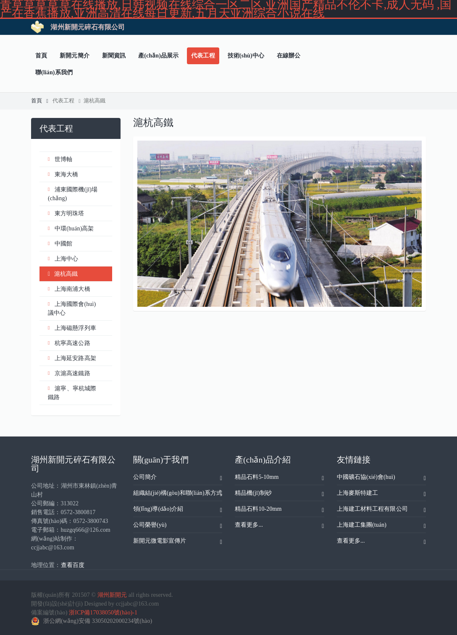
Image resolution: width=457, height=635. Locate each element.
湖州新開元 (112, 595)
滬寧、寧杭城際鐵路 (72, 392)
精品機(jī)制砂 (279, 494)
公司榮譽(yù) (178, 526)
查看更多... (279, 526)
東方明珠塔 (66, 213)
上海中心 (63, 258)
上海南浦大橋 (69, 289)
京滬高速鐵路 (69, 373)
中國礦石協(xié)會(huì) (381, 478)
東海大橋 (63, 174)
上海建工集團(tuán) (381, 526)
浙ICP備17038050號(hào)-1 (103, 612)
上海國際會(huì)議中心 (72, 308)
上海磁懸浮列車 (72, 328)
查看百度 (72, 565)
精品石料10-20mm (279, 510)
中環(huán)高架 (71, 228)
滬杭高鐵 (93, 101)
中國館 (60, 243)
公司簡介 (178, 478)
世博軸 (60, 159)
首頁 (39, 101)
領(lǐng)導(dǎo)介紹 (178, 510)
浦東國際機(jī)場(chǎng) (72, 193)
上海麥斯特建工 (381, 494)
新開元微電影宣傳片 (178, 542)
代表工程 (67, 101)
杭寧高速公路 (69, 343)
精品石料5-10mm (279, 478)
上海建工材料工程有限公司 (381, 510)
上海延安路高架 (72, 358)
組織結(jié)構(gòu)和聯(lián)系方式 (178, 494)
